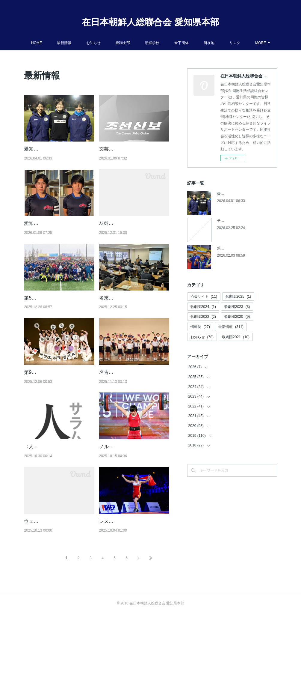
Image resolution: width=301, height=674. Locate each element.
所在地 (222, 43)
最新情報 (77, 43)
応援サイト (203, 296)
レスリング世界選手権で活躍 (130, 574)
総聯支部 (135, 43)
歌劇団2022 (203, 317)
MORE (247, 43)
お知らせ (106, 43)
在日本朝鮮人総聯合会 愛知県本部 (150, 22)
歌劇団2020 (237, 317)
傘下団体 (194, 43)
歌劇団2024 (203, 307)
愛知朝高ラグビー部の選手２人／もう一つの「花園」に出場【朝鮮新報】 (57, 238)
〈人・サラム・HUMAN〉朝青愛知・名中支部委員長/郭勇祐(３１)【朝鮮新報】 (59, 492)
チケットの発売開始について (240, 221)
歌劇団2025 (238, 296)
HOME (49, 43)
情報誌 (200, 327)
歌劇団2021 (235, 337)
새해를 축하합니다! (119, 231)
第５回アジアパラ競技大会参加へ (244, 248)
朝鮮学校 (165, 43)
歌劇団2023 (237, 307)
